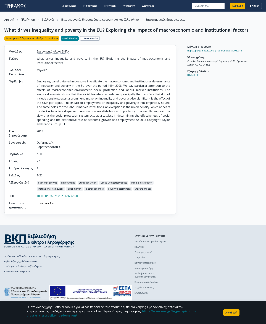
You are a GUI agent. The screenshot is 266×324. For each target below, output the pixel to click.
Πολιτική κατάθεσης (187, 245)
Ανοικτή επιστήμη (144, 268)
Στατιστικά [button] (148, 5)
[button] (47, 183)
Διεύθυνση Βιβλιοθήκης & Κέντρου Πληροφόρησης (32, 256)
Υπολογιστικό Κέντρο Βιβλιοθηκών (23, 266)
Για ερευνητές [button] (68, 5)
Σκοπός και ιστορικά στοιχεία (150, 241)
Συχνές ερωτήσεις (144, 287)
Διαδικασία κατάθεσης (189, 250)
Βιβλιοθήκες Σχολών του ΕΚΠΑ (20, 261)
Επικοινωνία (141, 292)
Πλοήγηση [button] (110, 5)
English (255, 6)
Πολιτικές (139, 246)
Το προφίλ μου (185, 283)
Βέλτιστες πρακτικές (145, 262)
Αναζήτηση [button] (129, 5)
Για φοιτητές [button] (90, 5)
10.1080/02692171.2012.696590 (57, 196)
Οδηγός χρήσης (185, 256)
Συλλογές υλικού (143, 252)
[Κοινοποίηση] (174, 38)
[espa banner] (90, 293)
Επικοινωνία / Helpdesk (17, 271)
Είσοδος (237, 5)
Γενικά (180, 277)
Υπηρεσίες (140, 257)
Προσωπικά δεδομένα (146, 282)
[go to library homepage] (39, 240)
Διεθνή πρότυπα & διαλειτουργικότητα (145, 275)
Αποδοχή (231, 312)
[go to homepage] (15, 5)
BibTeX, (191, 75)
